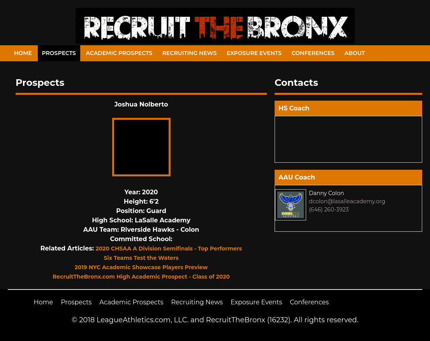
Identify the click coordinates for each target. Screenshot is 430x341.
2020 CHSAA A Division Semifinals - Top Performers (168, 248)
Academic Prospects (119, 53)
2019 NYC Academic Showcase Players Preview (141, 267)
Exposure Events (254, 53)
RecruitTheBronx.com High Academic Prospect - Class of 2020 (141, 276)
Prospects (59, 53)
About (355, 53)
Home (23, 53)
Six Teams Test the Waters (141, 257)
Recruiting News (189, 53)
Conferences (313, 53)
